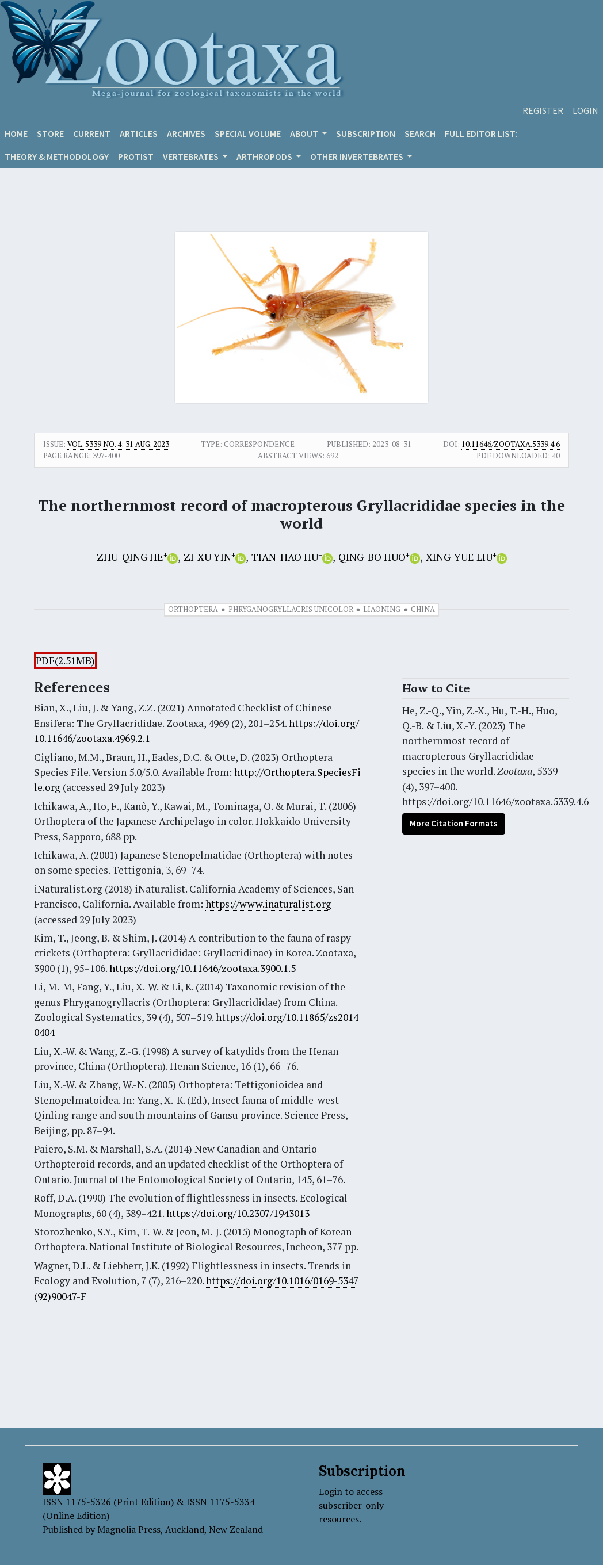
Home (16, 133)
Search (420, 133)
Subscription (365, 133)
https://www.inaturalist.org (268, 903)
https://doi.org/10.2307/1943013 (238, 1213)
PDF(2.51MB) (65, 660)
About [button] (305, 133)
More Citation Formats (454, 823)
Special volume (248, 133)
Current (91, 133)
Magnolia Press (129, 1529)
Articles (139, 133)
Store (50, 133)
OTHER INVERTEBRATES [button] (357, 156)
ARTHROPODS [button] (265, 156)
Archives (186, 133)
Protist (136, 156)
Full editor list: (481, 133)
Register (542, 110)
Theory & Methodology (57, 156)
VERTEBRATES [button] (191, 156)
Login (585, 110)
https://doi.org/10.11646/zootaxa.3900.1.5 (202, 968)
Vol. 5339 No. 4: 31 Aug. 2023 (118, 444)
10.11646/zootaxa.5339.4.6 (510, 444)
